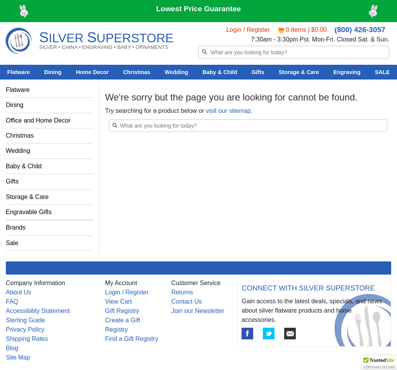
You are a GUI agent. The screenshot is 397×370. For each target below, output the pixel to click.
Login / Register (248, 29)
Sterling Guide (25, 320)
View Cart (118, 301)
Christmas (136, 72)
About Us (18, 292)
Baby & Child (219, 72)
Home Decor (92, 72)
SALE (382, 72)
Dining (53, 72)
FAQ (12, 301)
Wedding (176, 72)
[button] (379, 362)
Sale (12, 243)
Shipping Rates (27, 338)
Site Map (18, 357)
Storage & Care (299, 72)
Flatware (18, 72)
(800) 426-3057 (360, 30)
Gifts (258, 72)
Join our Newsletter (197, 311)
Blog (12, 348)
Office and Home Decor (38, 120)
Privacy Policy (25, 329)
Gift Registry (122, 311)
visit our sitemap (228, 110)
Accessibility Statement (38, 311)
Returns (182, 292)
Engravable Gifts (29, 212)
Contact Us (186, 301)
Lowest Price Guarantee (198, 9)
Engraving (347, 72)
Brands (16, 227)
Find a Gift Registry (131, 338)
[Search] (293, 52)
